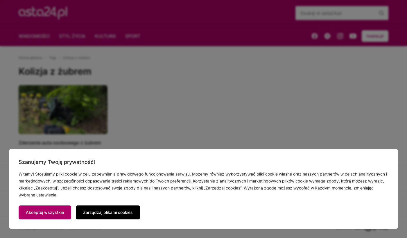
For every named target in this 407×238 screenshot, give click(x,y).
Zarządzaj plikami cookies (108, 212)
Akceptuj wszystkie (45, 212)
